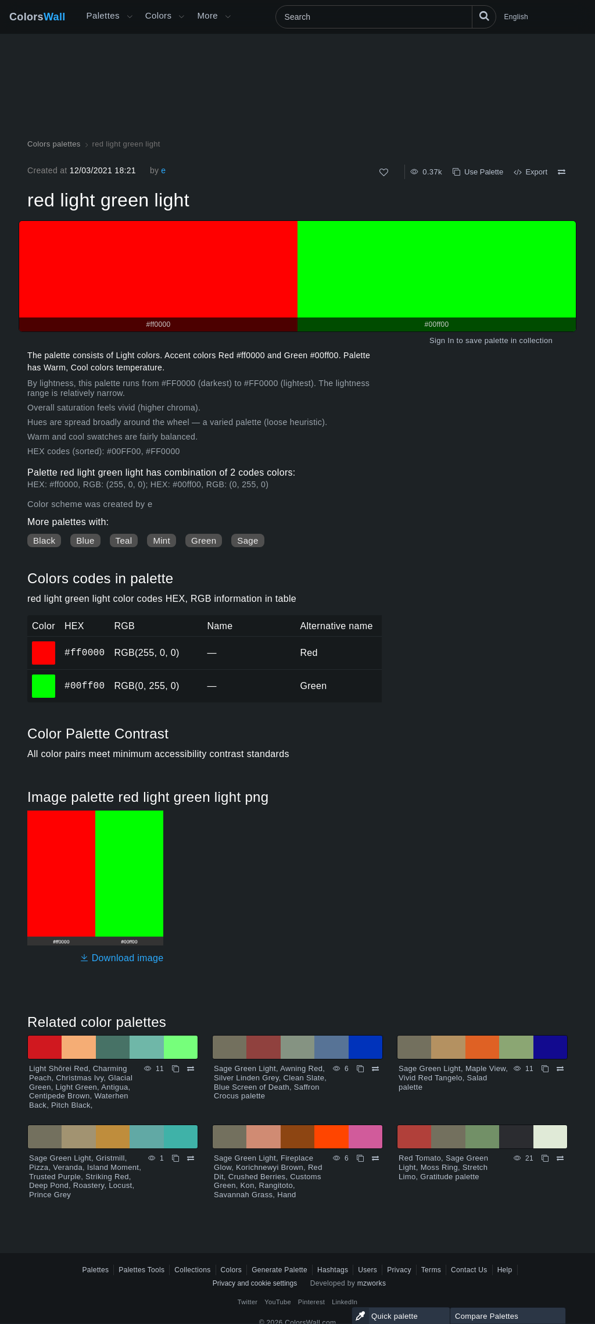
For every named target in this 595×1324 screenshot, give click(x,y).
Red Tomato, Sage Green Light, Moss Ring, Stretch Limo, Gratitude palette (443, 1167)
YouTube (277, 1301)
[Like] (383, 172)
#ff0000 (84, 652)
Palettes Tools (141, 1270)
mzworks (371, 1283)
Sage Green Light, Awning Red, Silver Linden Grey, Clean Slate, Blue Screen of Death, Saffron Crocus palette (270, 1082)
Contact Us (469, 1270)
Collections (192, 1270)
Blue (85, 540)
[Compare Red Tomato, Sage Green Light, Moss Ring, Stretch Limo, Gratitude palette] (560, 1158)
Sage (247, 540)
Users (367, 1270)
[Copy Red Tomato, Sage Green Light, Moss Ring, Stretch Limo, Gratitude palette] (545, 1158)
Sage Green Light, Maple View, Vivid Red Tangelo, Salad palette (453, 1077)
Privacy (399, 1270)
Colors (37, 17)
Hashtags (332, 1270)
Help (504, 1270)
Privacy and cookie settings (255, 1283)
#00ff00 (84, 685)
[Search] (385, 16)
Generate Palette (279, 1270)
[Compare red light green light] (561, 172)
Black (44, 540)
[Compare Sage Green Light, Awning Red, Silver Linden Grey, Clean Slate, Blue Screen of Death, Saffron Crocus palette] (375, 1069)
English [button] (516, 17)
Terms (431, 1270)
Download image (122, 958)
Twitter (248, 1301)
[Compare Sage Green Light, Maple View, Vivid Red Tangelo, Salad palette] (560, 1069)
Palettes (103, 15)
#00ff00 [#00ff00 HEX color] (44, 678)
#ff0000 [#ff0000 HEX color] (44, 644)
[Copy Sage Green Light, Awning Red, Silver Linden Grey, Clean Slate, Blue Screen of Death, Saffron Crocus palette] (360, 1069)
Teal (124, 540)
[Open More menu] (130, 16)
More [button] (207, 15)
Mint (161, 540)
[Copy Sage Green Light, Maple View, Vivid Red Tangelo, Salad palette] (545, 1069)
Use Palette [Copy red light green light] (478, 171)
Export (530, 171)
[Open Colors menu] (181, 16)
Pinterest (311, 1301)
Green (203, 540)
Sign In (441, 340)
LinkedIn (344, 1301)
